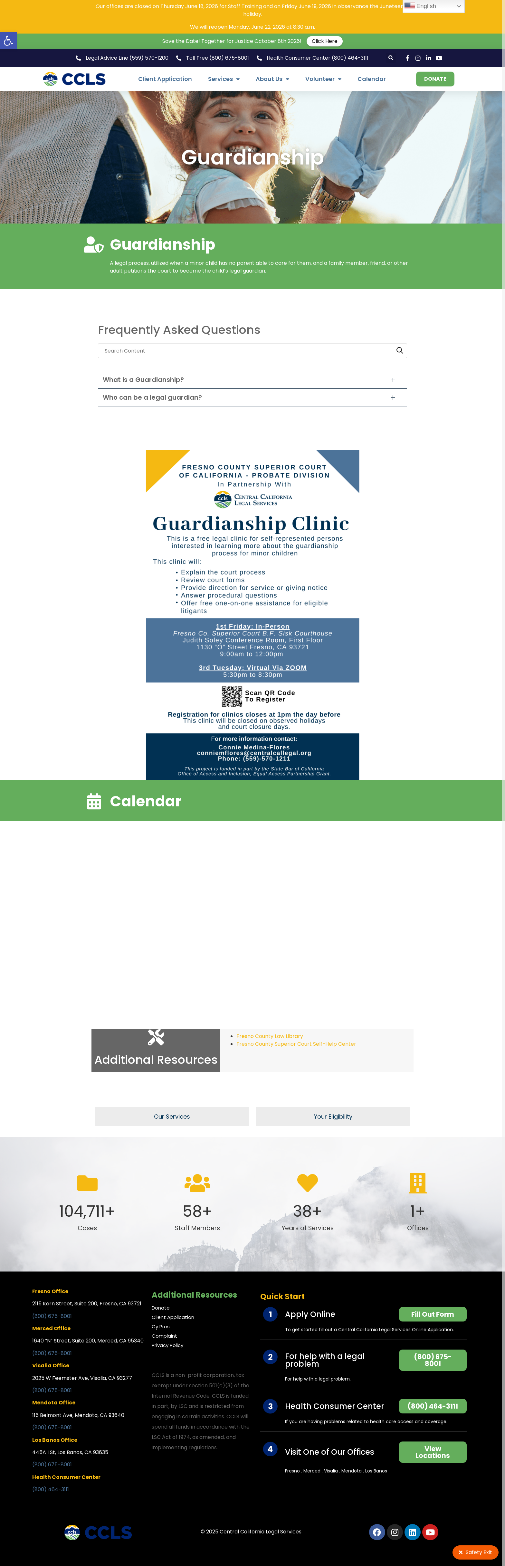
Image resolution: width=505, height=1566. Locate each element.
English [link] (420, 6)
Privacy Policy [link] (167, 1345)
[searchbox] (252, 351)
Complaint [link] (164, 1335)
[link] (8, 40)
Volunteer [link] (323, 79)
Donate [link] (161, 1307)
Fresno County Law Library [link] (269, 1036)
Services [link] (224, 79)
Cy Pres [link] (161, 1326)
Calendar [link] (371, 79)
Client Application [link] (165, 79)
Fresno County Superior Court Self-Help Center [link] (296, 1044)
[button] (391, 58)
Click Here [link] (325, 41)
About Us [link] (272, 79)
